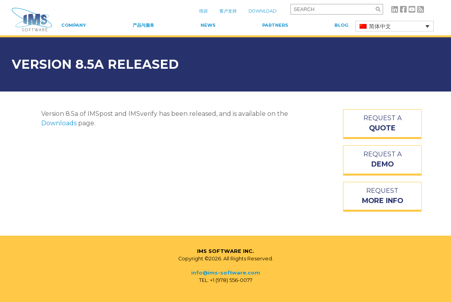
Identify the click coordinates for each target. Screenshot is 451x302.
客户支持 (228, 11)
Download (262, 11)
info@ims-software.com (225, 273)
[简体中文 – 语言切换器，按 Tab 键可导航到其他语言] (394, 26)
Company (73, 25)
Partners (275, 25)
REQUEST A (382, 123)
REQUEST (382, 196)
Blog (341, 25)
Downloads (59, 123)
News (208, 25)
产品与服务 (143, 25)
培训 (203, 11)
